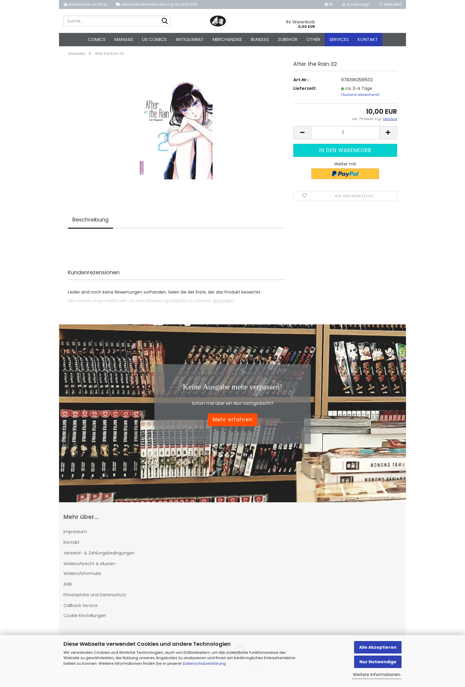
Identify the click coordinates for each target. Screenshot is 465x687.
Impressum (75, 532)
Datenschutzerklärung (204, 663)
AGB (67, 584)
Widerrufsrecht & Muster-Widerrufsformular (90, 568)
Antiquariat (190, 39)
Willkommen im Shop (85, 4)
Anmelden (223, 301)
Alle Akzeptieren (377, 647)
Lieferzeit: (304, 88)
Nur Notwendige (377, 662)
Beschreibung (90, 219)
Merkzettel (390, 4)
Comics (97, 39)
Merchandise (227, 39)
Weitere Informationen (376, 675)
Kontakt (368, 39)
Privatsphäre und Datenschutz (94, 595)
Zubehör (287, 39)
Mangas (123, 39)
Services (339, 39)
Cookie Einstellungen (84, 616)
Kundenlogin (356, 4)
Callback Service (80, 605)
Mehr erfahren (233, 419)
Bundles (260, 39)
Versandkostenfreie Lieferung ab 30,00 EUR (156, 4)
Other (313, 39)
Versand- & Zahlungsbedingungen (99, 553)
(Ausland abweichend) (360, 94)
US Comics (154, 39)
